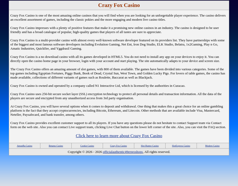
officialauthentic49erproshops (123, 152)
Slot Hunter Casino (150, 145)
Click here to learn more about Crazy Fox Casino (119, 135)
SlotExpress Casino (181, 145)
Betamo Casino (56, 145)
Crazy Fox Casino (118, 145)
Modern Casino (212, 145)
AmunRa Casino (24, 145)
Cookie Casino (87, 145)
